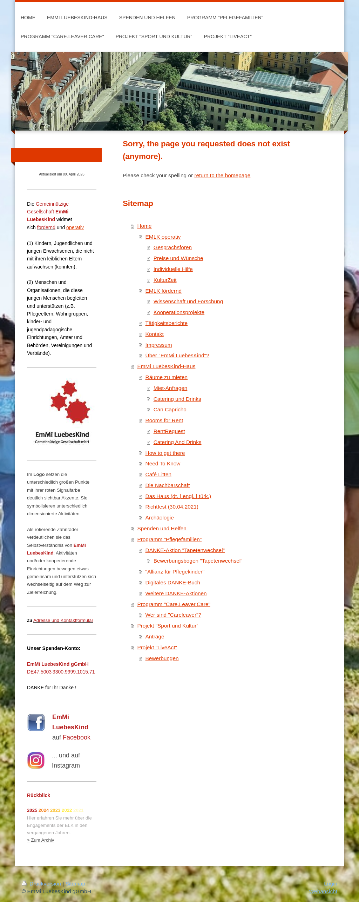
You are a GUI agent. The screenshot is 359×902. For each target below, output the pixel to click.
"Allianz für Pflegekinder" (174, 572)
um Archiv (44, 840)
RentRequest (169, 431)
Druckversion (42, 884)
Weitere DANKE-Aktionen (176, 593)
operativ (75, 227)
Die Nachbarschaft (167, 485)
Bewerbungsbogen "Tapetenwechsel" (198, 561)
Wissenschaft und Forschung (188, 301)
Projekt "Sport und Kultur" (167, 626)
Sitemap (75, 884)
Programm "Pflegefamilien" (169, 539)
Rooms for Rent (164, 420)
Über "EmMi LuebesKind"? (177, 355)
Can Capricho (170, 409)
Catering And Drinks (178, 442)
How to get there (165, 453)
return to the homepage (222, 175)
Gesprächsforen (173, 247)
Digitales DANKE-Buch (173, 582)
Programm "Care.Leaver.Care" (173, 604)
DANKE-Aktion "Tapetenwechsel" (185, 550)
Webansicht (323, 891)
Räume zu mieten (166, 377)
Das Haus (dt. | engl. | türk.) (178, 496)
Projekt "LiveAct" (157, 647)
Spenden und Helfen (161, 528)
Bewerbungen (162, 658)
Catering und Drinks (177, 399)
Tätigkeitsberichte (166, 323)
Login (330, 884)
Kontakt (154, 334)
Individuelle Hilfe (173, 269)
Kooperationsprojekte (179, 312)
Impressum (158, 345)
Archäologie (159, 517)
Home (144, 226)
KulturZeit (165, 280)
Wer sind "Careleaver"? (173, 615)
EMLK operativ (163, 237)
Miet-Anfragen (171, 388)
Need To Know (163, 463)
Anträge (154, 636)
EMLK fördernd (163, 291)
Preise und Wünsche (178, 258)
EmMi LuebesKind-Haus (166, 366)
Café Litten (158, 474)
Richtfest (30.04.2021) (171, 507)
